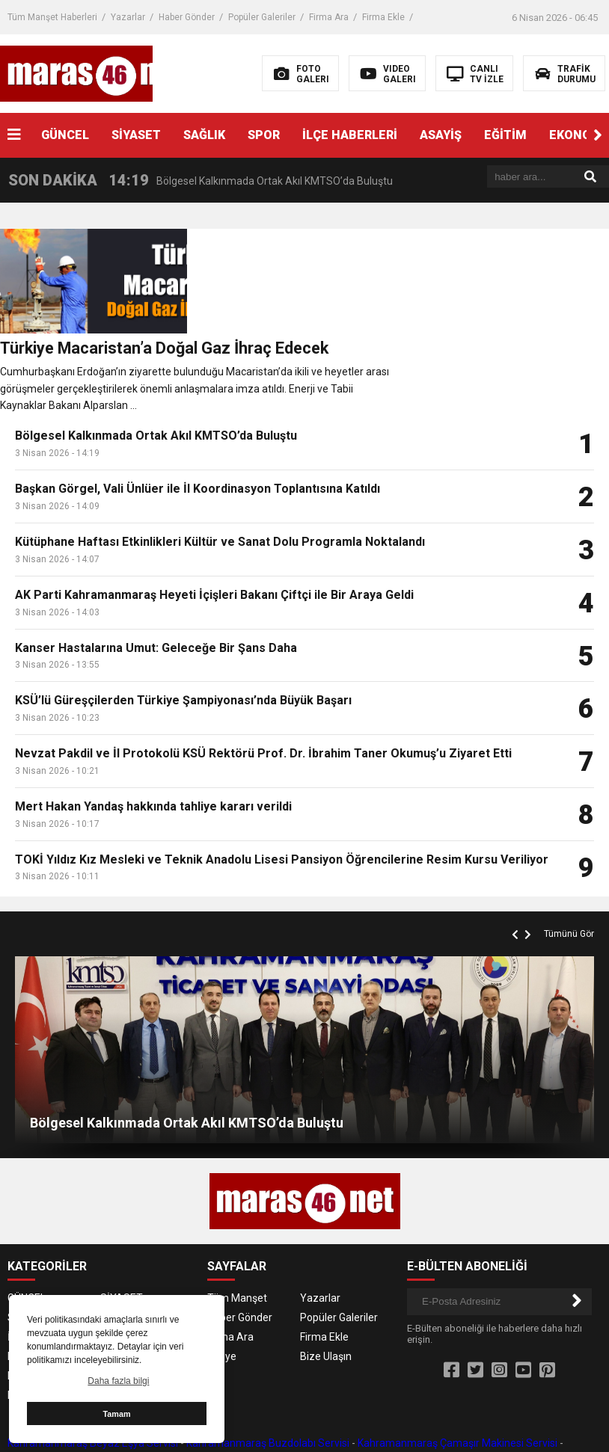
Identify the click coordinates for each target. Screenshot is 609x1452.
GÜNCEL (65, 135)
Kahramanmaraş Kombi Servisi (433, 1379)
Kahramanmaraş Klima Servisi (280, 1379)
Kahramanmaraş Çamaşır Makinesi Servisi (457, 1363)
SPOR (264, 135)
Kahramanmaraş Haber (535, 1429)
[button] (598, 135)
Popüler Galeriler (262, 17)
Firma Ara (329, 17)
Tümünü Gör (569, 854)
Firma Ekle (383, 17)
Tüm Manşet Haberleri (52, 17)
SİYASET (136, 135)
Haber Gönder (187, 17)
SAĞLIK (204, 135)
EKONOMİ (123, 1276)
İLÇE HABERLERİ (349, 135)
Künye (221, 1276)
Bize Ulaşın (326, 1276)
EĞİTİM (505, 135)
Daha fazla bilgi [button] (118, 1381)
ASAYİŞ (441, 135)
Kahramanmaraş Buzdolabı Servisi (267, 1363)
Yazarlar (128, 17)
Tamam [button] (116, 1413)
